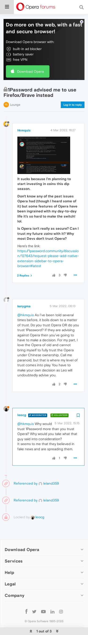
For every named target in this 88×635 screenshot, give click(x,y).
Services (14, 546)
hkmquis (24, 116)
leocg (21, 401)
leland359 (48, 469)
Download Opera (30, 57)
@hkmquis (25, 301)
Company (14, 581)
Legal (10, 569)
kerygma (24, 292)
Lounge (15, 90)
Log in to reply (72, 90)
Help (9, 558)
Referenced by (26, 469)
